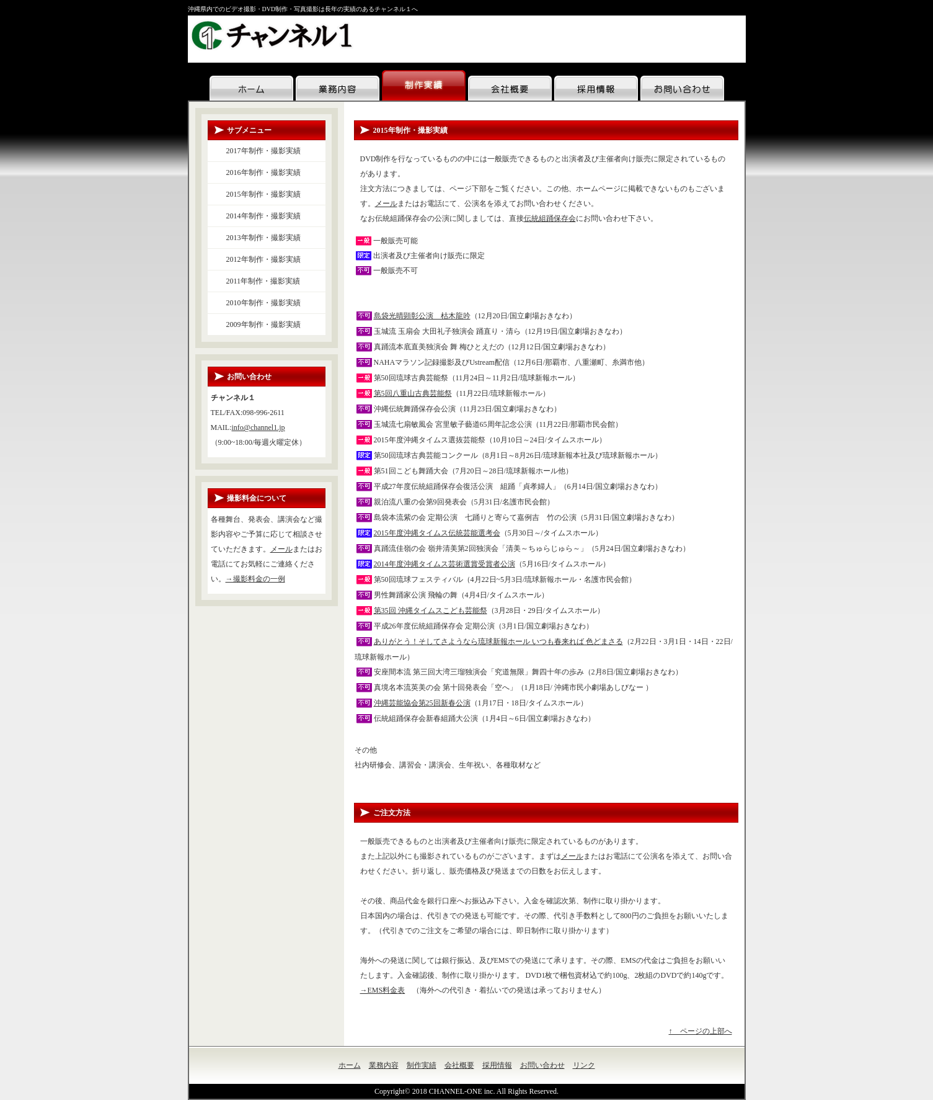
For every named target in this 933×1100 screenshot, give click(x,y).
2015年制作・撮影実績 (263, 194)
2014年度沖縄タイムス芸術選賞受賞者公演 (444, 564)
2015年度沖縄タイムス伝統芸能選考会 (437, 533)
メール (386, 203)
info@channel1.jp (258, 427)
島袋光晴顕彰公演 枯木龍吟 (422, 315)
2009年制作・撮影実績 (263, 324)
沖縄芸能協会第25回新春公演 (422, 703)
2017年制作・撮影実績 (263, 150)
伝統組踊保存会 (550, 218)
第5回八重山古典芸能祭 (413, 393)
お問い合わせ (542, 1065)
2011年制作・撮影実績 (263, 281)
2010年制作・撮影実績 (263, 302)
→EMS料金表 (382, 990)
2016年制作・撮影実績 (263, 172)
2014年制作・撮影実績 (263, 216)
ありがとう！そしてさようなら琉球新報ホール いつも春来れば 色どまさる (498, 641)
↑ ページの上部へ (700, 1031)
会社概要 (459, 1065)
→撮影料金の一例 (255, 579)
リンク (584, 1065)
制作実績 (421, 1065)
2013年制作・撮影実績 (263, 237)
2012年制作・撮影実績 (263, 259)
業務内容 (384, 1065)
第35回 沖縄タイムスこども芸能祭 (430, 610)
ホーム (349, 1065)
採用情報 (497, 1065)
